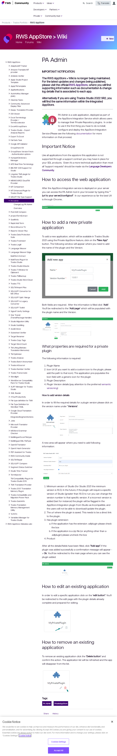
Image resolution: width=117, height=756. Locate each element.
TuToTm (12, 513)
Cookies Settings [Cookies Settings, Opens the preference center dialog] (58, 741)
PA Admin (13, 200)
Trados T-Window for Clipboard (18, 271)
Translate (103, 3)
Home (19, 42)
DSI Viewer (14, 113)
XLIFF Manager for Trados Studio (20, 387)
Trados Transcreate (17, 372)
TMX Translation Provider (20, 484)
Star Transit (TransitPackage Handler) (20, 316)
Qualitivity (13, 219)
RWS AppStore (37, 22)
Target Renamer (16, 336)
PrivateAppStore (60, 703)
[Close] (112, 721)
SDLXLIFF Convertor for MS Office (19, 292)
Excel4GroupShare (17, 126)
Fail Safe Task (15, 140)
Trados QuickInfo (16, 501)
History (55, 713)
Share (46, 713)
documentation (84, 133)
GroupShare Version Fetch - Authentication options (20, 152)
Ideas (49, 3)
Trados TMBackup (17, 276)
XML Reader (14, 393)
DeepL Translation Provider (20, 109)
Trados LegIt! (14, 244)
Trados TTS (14, 283)
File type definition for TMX (20, 400)
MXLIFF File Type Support (20, 196)
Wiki (62, 36)
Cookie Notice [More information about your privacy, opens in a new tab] (25, 735)
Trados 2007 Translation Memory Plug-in (19, 489)
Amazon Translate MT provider (18, 70)
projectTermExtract (17, 215)
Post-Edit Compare (17, 211)
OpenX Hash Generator (19, 448)
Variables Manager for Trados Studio (18, 518)
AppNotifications (16, 89)
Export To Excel (16, 136)
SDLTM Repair (15, 459)
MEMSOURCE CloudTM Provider (19, 181)
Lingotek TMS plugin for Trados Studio (19, 175)
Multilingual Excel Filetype (20, 437)
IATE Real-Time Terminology (21, 164)
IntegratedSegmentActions (22, 417)
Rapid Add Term (16, 223)
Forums (29, 42)
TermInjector (14, 474)
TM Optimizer (15, 354)
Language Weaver (17, 248)
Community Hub (52, 15)
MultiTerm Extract (18, 256)
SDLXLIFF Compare (17, 463)
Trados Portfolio (20, 22)
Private (37, 15)
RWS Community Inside (19, 455)
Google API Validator (18, 143)
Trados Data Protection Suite (19, 235)
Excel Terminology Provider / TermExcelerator (17, 120)
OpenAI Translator (17, 444)
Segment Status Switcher (20, 467)
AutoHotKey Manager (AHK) (18, 94)
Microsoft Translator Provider (18, 425)
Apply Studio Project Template (18, 80)
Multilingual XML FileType (19, 440)
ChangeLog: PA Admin (23, 204)
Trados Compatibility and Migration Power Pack (19, 496)
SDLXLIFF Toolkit (16, 307)
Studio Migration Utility (18, 321)
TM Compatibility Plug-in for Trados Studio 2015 (22, 479)
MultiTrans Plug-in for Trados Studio (18, 260)
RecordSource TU (17, 226)
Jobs (11, 420)
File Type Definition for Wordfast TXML (18, 405)
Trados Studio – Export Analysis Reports (19, 131)
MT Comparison (16, 186)
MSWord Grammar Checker (17, 431)
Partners (53, 9)
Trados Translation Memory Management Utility (19, 507)
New (108, 38)
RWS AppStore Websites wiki (18, 523)
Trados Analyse (16, 357)
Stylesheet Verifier (17, 332)
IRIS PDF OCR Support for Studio (20, 169)
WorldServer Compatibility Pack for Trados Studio (20, 381)
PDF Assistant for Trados (19, 452)
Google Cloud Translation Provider (19, 411)
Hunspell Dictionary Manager (17, 159)
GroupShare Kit (17, 147)
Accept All (58, 750)
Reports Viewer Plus (18, 230)
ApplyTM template (17, 86)
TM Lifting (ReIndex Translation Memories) (18, 348)
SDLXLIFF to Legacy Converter (18, 302)
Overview (18, 208)
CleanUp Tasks (15, 99)
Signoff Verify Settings (18, 311)
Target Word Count (17, 344)
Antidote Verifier (16, 75)
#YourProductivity (17, 396)
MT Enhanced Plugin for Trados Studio (19, 191)
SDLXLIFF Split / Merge (19, 297)
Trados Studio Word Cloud (20, 279)
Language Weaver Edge (19, 252)
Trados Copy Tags (17, 340)
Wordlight (13, 376)
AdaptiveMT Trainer (17, 65)
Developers (39, 9)
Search (89, 3)
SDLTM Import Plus (17, 287)
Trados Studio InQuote (18, 265)
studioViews (14, 328)
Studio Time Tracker (18, 470)
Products (38, 3)
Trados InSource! (16, 365)
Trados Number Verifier (19, 369)
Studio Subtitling (16, 325)
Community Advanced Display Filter (19, 104)
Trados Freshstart (17, 240)
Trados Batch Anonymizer (20, 361)
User (113, 3)
